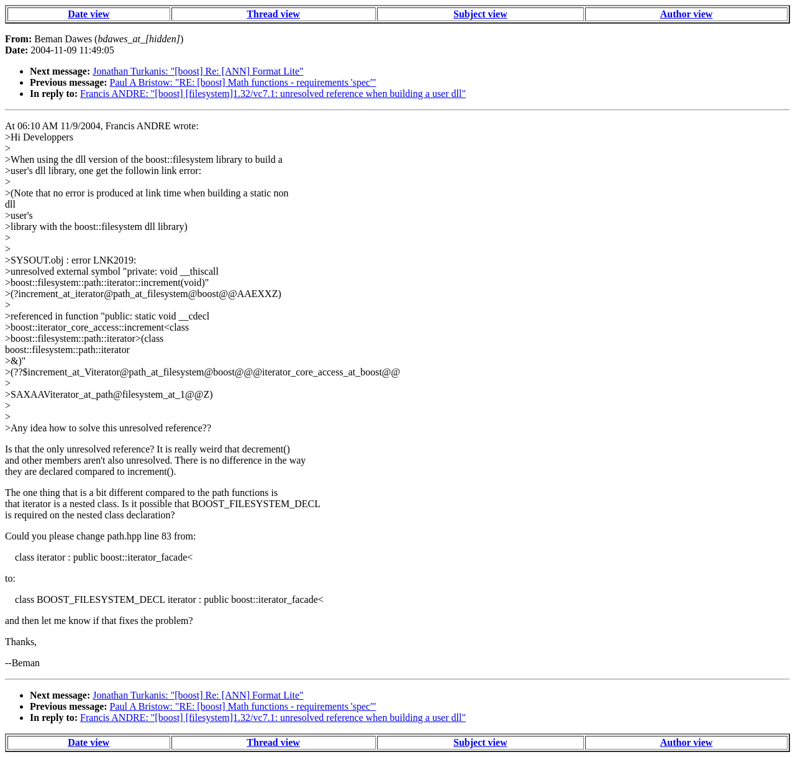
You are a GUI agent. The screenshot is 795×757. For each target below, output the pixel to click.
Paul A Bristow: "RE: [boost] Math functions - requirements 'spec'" (243, 82)
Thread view (273, 14)
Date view (88, 14)
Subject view (480, 14)
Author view (686, 14)
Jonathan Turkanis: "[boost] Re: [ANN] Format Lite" (198, 71)
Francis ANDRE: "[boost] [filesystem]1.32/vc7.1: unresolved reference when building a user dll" (273, 93)
